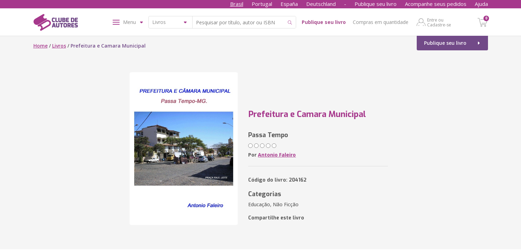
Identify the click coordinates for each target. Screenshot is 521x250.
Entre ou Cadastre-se (439, 22)
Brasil (236, 3)
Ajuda (481, 3)
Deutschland (321, 3)
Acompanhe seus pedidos (435, 3)
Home (40, 45)
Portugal (262, 3)
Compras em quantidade (380, 22)
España (289, 3)
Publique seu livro (376, 3)
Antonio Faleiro (277, 154)
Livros (59, 45)
